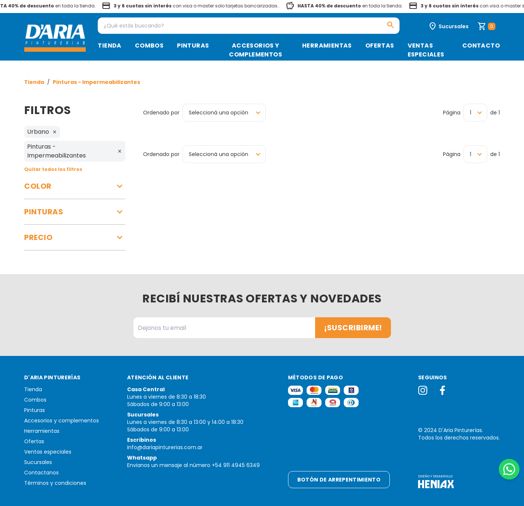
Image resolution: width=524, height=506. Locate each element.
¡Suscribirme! (353, 327)
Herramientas (327, 45)
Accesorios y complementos (255, 50)
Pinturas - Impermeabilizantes (96, 82)
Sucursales (38, 462)
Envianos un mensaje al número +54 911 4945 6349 (193, 465)
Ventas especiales (426, 50)
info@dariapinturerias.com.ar (165, 447)
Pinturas (193, 45)
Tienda (109, 45)
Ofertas (379, 45)
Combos (149, 45)
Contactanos (41, 472)
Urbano (42, 131)
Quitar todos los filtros (53, 169)
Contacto (481, 45)
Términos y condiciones (55, 483)
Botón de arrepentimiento (339, 479)
